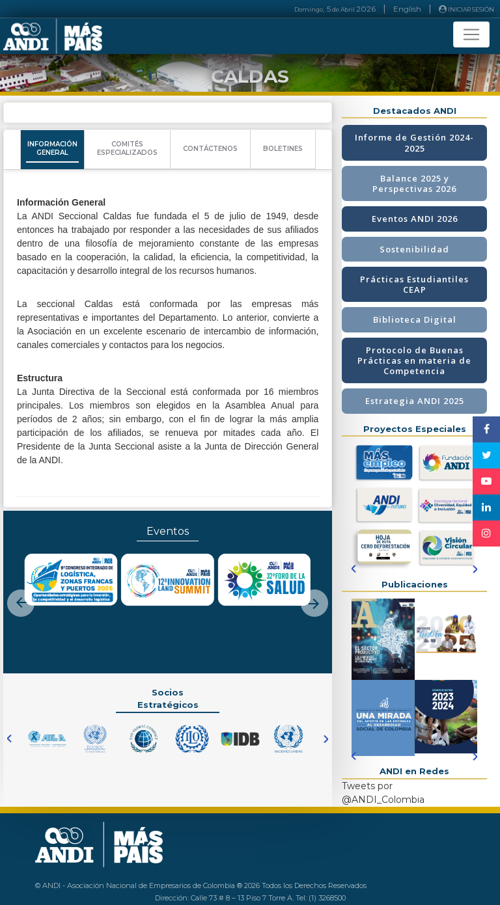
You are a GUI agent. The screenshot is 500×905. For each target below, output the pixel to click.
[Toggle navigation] (471, 34)
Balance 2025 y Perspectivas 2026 (414, 183)
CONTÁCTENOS (210, 148)
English (407, 9)
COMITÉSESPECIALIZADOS (127, 148)
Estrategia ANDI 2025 (414, 401)
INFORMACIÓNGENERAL (52, 148)
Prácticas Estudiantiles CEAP (414, 284)
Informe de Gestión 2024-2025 (414, 142)
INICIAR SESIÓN (466, 9)
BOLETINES (283, 148)
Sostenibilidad (414, 249)
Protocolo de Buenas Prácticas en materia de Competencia (414, 360)
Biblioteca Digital (414, 319)
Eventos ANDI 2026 (415, 218)
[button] (21, 592)
